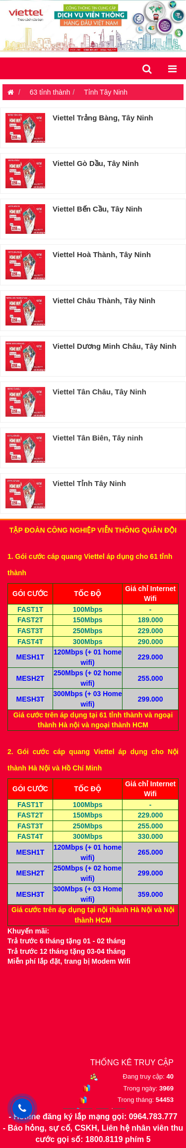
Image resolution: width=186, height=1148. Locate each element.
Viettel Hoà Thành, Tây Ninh (102, 254)
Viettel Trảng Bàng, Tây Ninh (103, 117)
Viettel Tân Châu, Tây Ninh (99, 391)
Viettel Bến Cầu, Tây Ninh (97, 209)
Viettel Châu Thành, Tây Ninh (104, 300)
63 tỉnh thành (50, 92)
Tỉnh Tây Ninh (105, 92)
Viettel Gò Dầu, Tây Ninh (96, 163)
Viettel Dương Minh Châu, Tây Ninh (115, 346)
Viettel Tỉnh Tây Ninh (89, 483)
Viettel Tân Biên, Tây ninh (98, 438)
